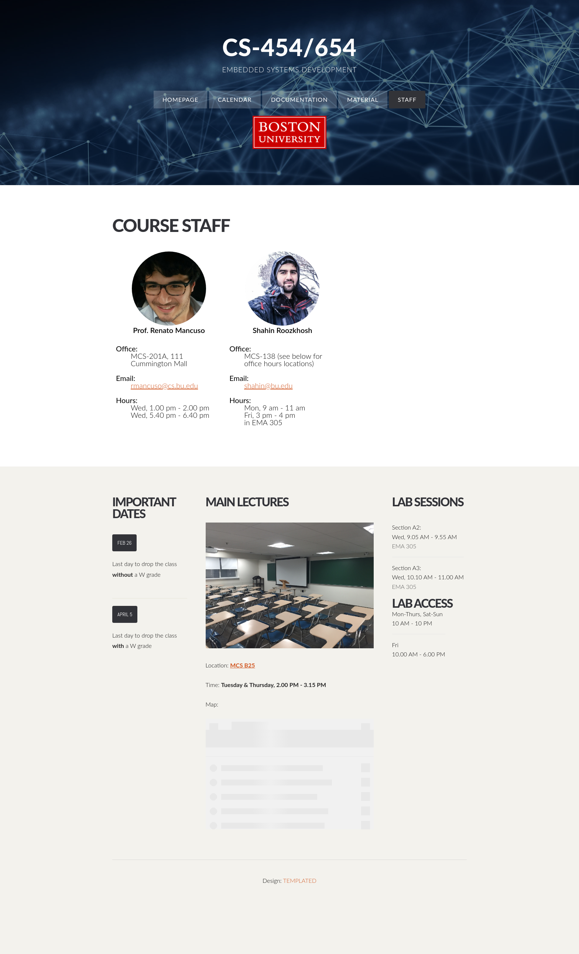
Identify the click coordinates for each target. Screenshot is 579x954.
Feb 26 (124, 543)
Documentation (299, 99)
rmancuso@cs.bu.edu (164, 385)
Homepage (180, 99)
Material (362, 99)
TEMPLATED (299, 880)
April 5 (124, 614)
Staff (407, 99)
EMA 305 (404, 545)
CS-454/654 (289, 47)
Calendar (235, 99)
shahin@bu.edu (268, 385)
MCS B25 (242, 665)
